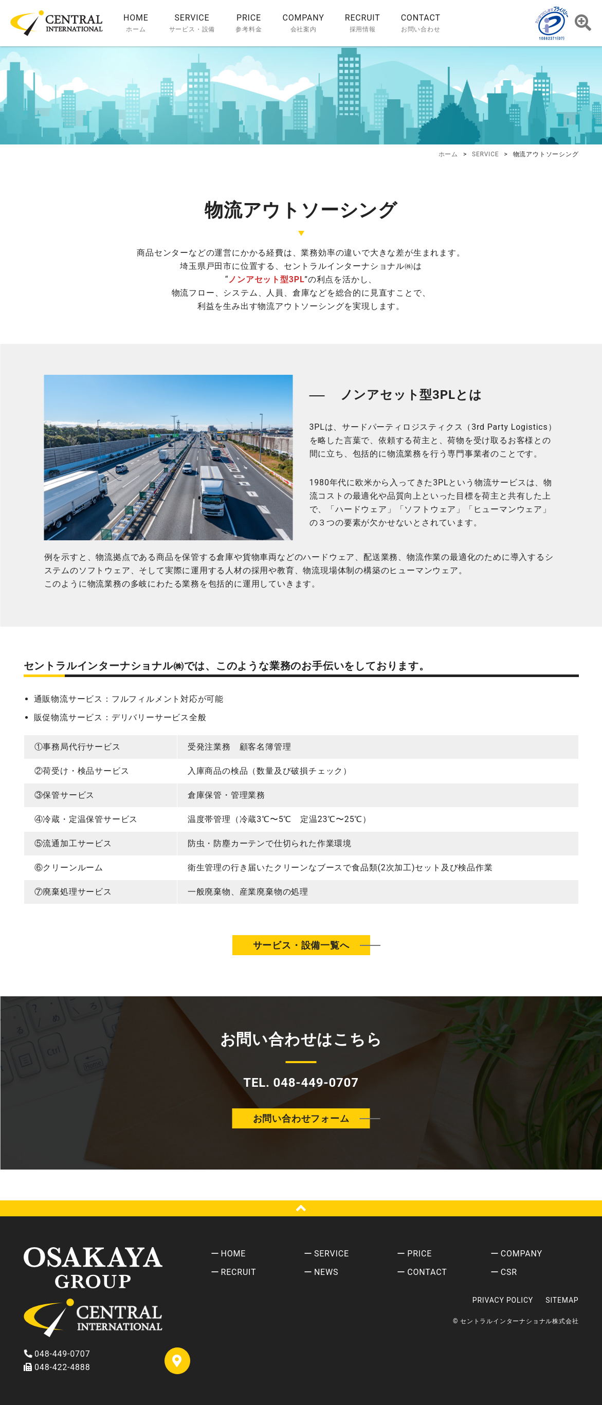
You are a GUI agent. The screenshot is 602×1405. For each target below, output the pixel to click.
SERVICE (331, 1253)
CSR (509, 1272)
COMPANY (521, 1253)
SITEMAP (561, 1300)
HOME (233, 1253)
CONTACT (427, 1272)
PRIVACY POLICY (502, 1300)
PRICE (419, 1253)
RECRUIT (239, 1272)
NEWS (326, 1272)
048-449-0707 (57, 1354)
